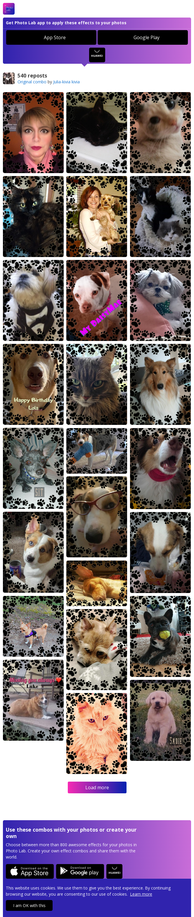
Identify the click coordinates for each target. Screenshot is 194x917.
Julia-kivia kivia (66, 82)
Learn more (141, 894)
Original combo (32, 82)
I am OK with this (29, 905)
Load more (97, 787)
